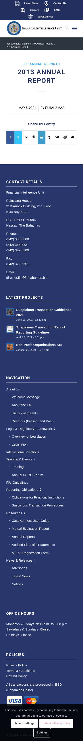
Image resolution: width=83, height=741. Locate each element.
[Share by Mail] (73, 137)
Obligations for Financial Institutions (38, 497)
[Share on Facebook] (10, 137)
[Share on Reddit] (65, 137)
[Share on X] (18, 137)
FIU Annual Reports (41, 64)
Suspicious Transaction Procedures (38, 505)
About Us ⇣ (15, 389)
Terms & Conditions (20, 671)
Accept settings (24, 723)
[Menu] (74, 28)
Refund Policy (16, 676)
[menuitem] (26, 3)
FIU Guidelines (17, 482)
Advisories (19, 568)
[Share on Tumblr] (49, 137)
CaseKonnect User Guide (30, 520)
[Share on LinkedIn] (41, 137)
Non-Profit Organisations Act (39, 345)
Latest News (21, 576)
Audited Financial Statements (33, 545)
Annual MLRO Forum (27, 475)
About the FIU (22, 405)
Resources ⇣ (16, 513)
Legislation (20, 444)
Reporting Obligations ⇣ (24, 489)
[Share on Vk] (57, 137)
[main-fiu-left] (34, 28)
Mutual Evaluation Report (30, 528)
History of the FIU (25, 413)
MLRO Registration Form (30, 553)
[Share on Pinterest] (34, 137)
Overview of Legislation (29, 436)
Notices (17, 584)
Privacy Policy (16, 665)
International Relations (22, 452)
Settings (42, 732)
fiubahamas (54, 108)
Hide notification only (56, 723)
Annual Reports (23, 537)
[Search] (64, 28)
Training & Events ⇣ (21, 459)
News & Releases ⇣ (21, 560)
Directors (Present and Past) (33, 421)
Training (18, 467)
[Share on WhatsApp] (26, 137)
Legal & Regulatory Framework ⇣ (31, 429)
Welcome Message (26, 397)
